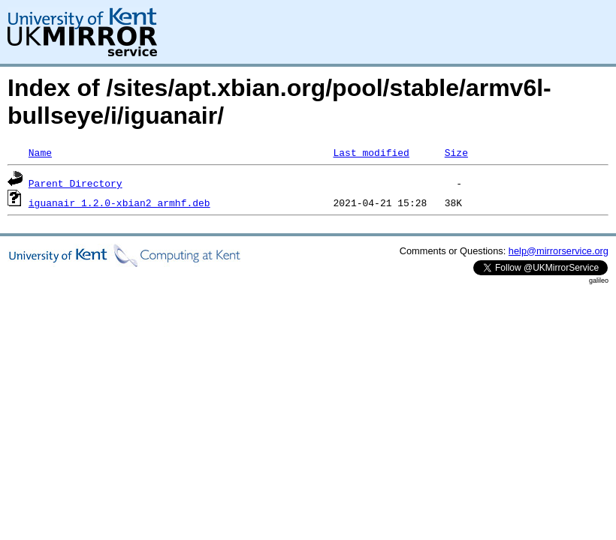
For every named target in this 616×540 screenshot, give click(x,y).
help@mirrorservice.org (558, 250)
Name (40, 152)
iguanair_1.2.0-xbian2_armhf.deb (119, 202)
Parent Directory (75, 183)
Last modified (371, 152)
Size (456, 152)
